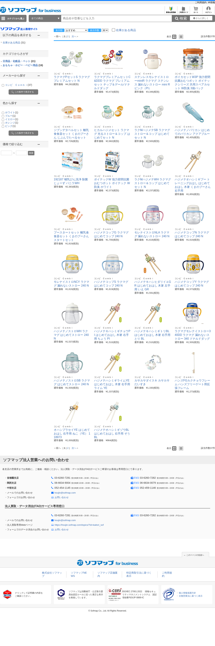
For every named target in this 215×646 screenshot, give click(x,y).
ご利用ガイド (183, 11)
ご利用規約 (201, 2)
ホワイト (11, 112)
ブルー (10, 115)
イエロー (11, 119)
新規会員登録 (171, 11)
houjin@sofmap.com (65, 492)
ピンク (10, 126)
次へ (74, 36)
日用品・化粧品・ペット (19, 61)
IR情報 (211, 2)
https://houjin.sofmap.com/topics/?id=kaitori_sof (79, 525)
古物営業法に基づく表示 (190, 596)
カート (196, 11)
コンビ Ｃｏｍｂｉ (18, 84)
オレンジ (11, 122)
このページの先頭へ (195, 555)
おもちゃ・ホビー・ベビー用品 (23, 65)
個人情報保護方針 (187, 593)
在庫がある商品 (14, 42)
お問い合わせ (62, 497)
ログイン (208, 11)
